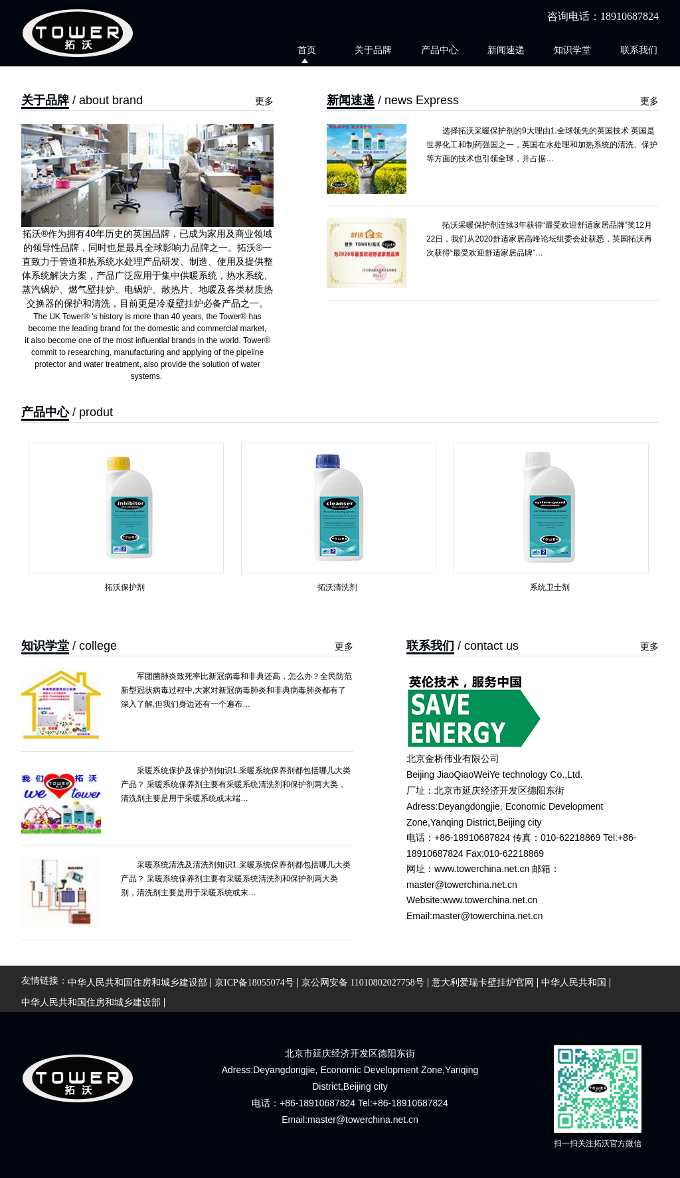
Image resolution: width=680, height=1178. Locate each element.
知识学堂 (572, 49)
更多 (264, 101)
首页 (307, 49)
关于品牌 (373, 49)
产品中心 (439, 49)
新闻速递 (506, 49)
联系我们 (638, 49)
